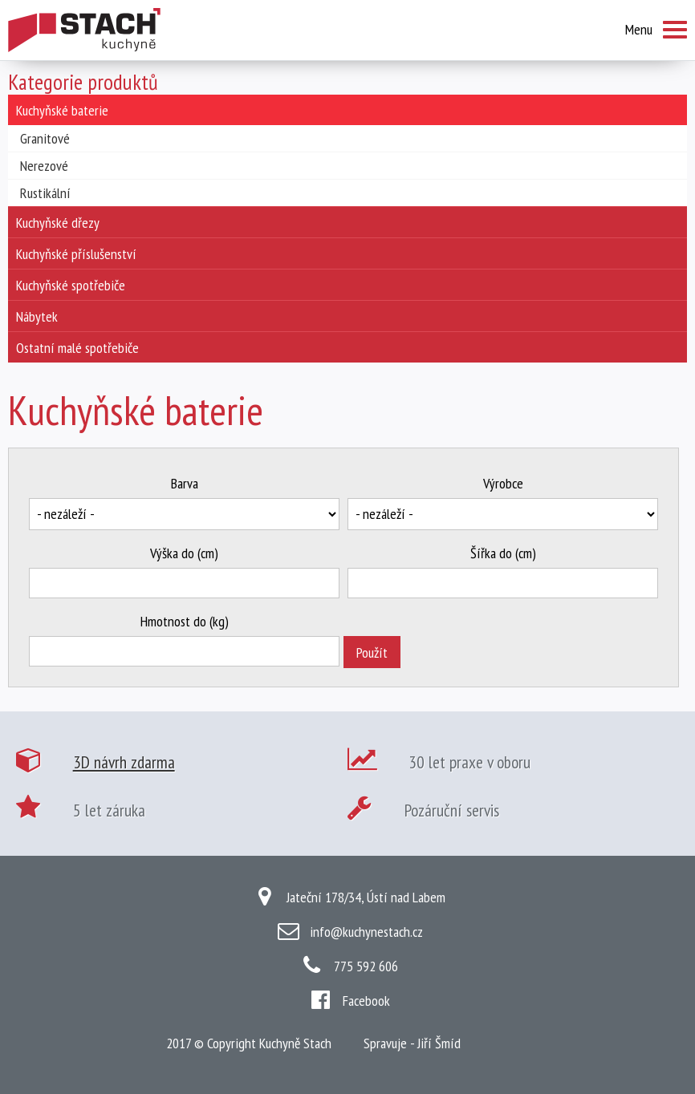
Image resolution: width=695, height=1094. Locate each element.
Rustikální (45, 193)
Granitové (45, 138)
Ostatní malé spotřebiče (77, 347)
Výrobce (503, 483)
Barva (184, 483)
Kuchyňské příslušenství (76, 254)
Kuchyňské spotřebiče (70, 285)
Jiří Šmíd (439, 1043)
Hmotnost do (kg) (184, 621)
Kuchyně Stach (295, 1043)
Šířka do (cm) (503, 553)
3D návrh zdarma (124, 762)
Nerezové (44, 165)
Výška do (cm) (184, 553)
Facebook (366, 1000)
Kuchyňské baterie (62, 110)
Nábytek (37, 316)
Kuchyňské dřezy (58, 222)
